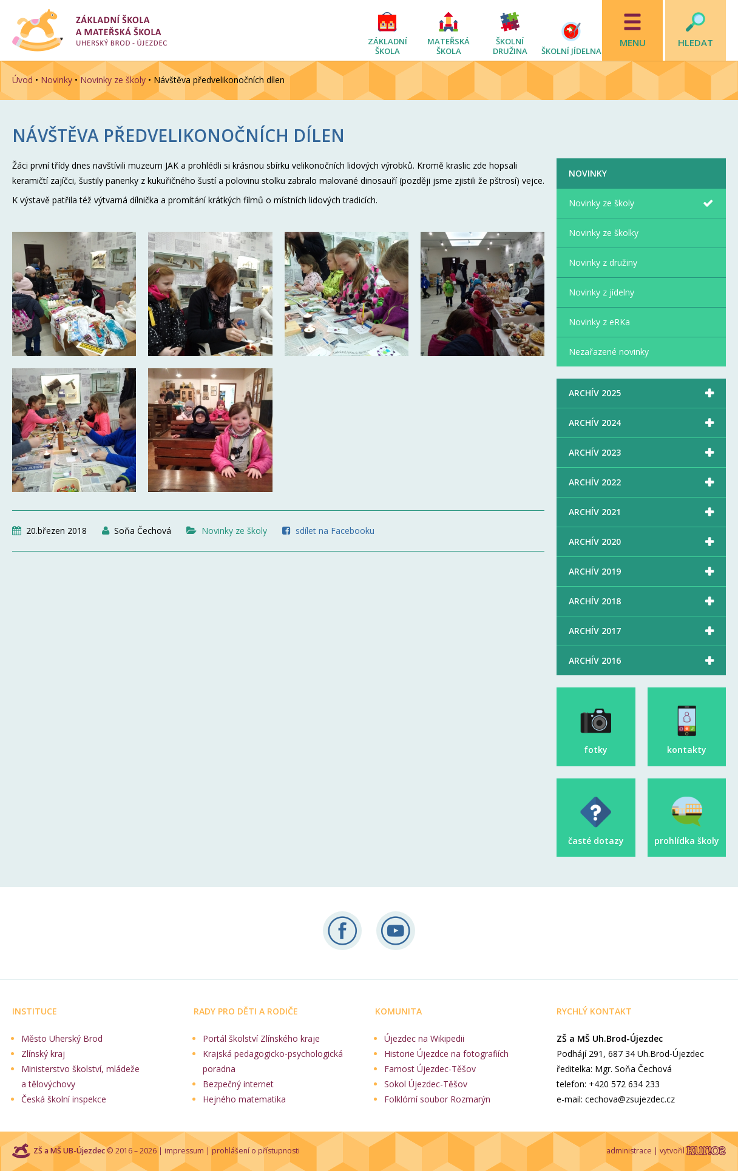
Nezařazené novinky (609, 351)
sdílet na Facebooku (335, 530)
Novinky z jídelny (601, 292)
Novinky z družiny (603, 262)
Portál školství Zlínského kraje (261, 1038)
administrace (629, 1151)
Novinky (56, 80)
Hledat (695, 42)
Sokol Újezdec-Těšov (425, 1084)
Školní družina (510, 46)
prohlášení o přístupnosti (256, 1151)
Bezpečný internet (238, 1084)
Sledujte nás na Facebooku (342, 930)
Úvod (22, 80)
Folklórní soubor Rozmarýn (437, 1099)
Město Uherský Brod (62, 1038)
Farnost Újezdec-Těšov (430, 1069)
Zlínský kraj (43, 1053)
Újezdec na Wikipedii (424, 1038)
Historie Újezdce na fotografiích (446, 1053)
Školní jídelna (571, 51)
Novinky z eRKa (599, 322)
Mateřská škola (448, 46)
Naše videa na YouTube (395, 930)
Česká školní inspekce (63, 1099)
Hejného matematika (244, 1099)
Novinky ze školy (113, 80)
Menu (633, 42)
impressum (184, 1151)
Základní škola (387, 46)
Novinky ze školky (603, 232)
